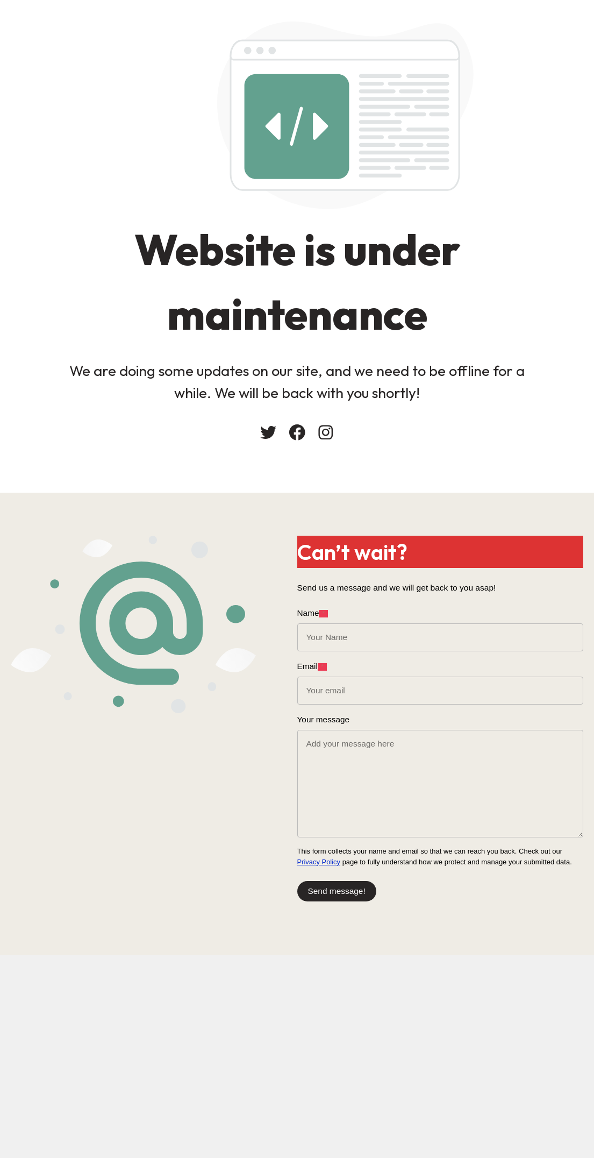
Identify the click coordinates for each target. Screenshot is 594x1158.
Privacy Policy (319, 862)
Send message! (337, 891)
